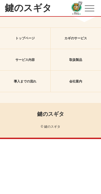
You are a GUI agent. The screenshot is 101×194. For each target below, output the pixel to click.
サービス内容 (25, 60)
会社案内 (75, 81)
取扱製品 (75, 60)
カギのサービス (75, 38)
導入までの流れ (25, 81)
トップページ (25, 38)
